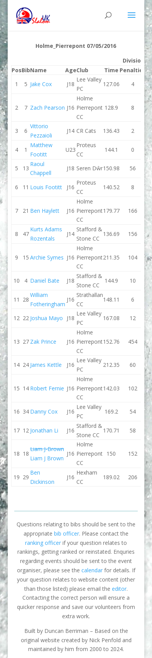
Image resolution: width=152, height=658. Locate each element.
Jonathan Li (44, 430)
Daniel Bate (44, 280)
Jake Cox (41, 84)
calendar (92, 570)
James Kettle (46, 364)
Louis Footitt (46, 187)
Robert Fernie (47, 388)
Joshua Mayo (46, 318)
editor (119, 588)
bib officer (66, 533)
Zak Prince (43, 341)
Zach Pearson (47, 107)
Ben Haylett (44, 210)
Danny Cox (43, 411)
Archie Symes (47, 257)
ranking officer (43, 542)
